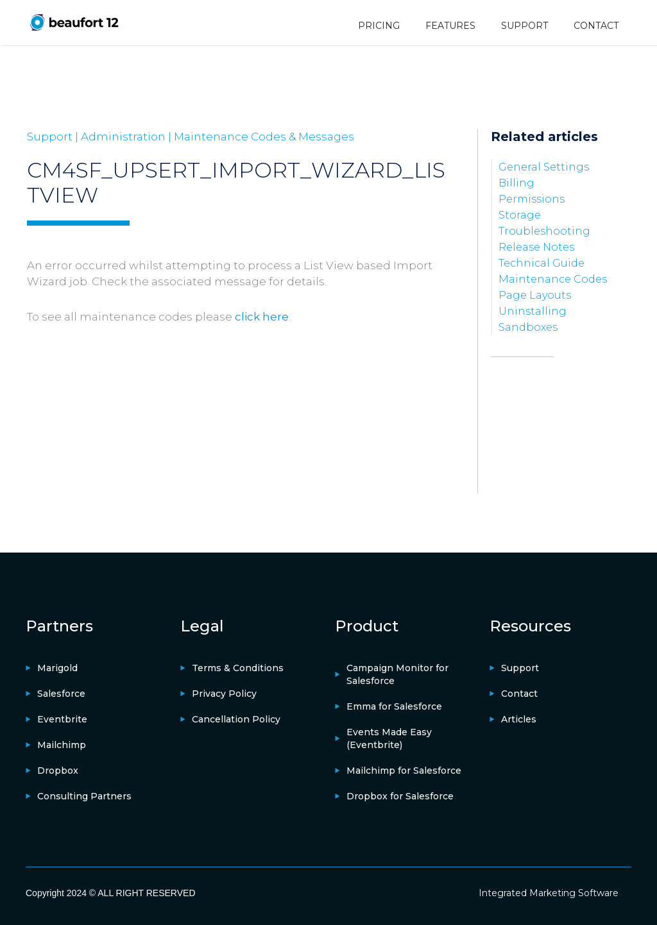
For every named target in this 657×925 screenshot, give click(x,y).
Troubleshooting (544, 231)
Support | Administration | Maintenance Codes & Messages (190, 136)
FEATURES (450, 25)
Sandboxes (528, 327)
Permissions (532, 199)
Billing (516, 183)
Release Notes (536, 247)
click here (262, 316)
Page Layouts (535, 295)
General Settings (544, 167)
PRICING (379, 25)
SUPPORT (524, 25)
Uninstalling (533, 311)
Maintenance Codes (553, 279)
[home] (74, 22)
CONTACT (596, 25)
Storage (520, 215)
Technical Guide (541, 263)
